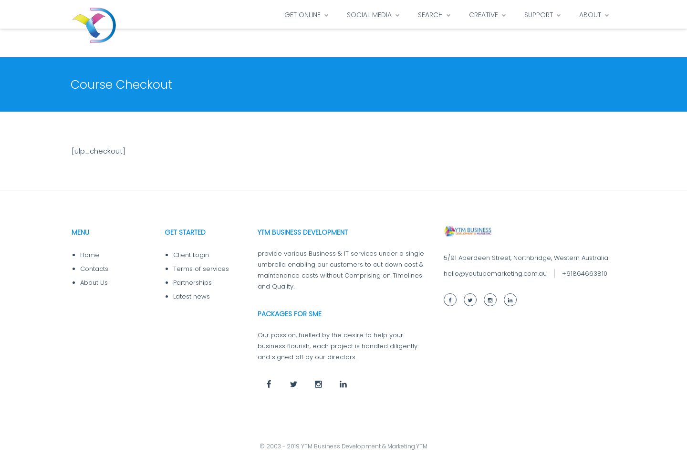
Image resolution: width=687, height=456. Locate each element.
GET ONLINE (302, 15)
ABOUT (590, 15)
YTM (421, 446)
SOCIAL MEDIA (369, 15)
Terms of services (201, 268)
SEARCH (430, 15)
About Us (94, 282)
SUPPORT (538, 15)
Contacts (94, 268)
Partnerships (192, 282)
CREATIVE (483, 15)
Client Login (191, 254)
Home (89, 254)
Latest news (191, 296)
